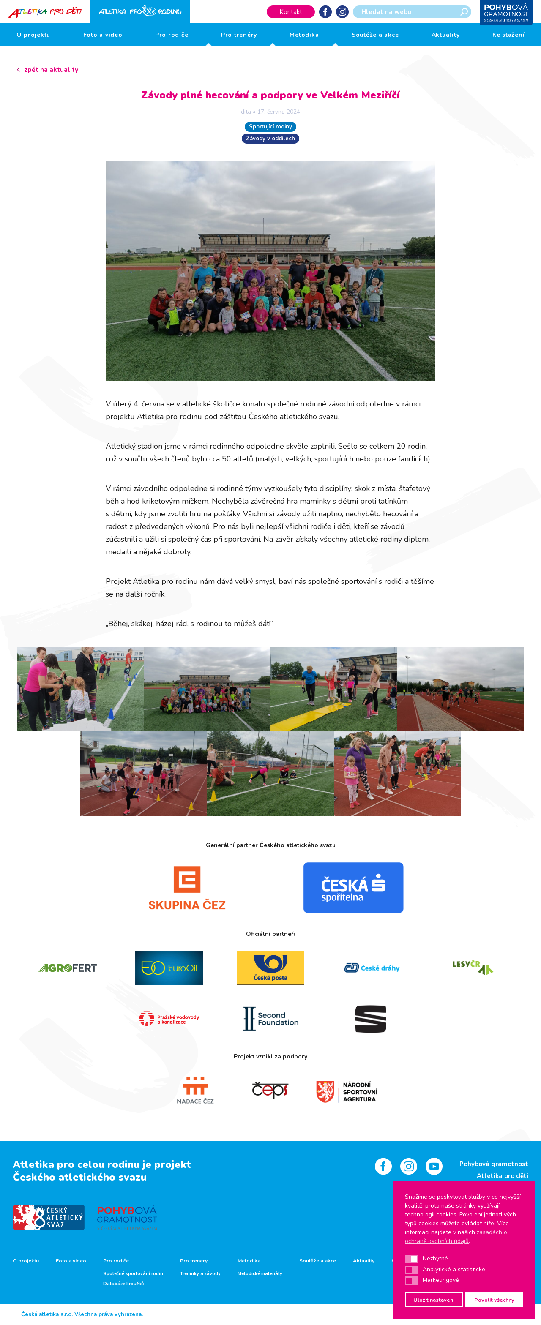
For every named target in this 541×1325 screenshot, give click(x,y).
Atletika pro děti (502, 1176)
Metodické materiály (260, 1274)
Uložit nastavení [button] (433, 1299)
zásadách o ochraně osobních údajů (456, 1236)
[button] (411, 1259)
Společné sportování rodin (133, 1274)
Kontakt (290, 12)
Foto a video (103, 35)
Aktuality (446, 35)
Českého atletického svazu (80, 1177)
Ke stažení (508, 35)
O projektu (33, 35)
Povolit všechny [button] (494, 1299)
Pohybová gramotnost (493, 1164)
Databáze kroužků (123, 1284)
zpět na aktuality (51, 69)
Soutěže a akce (375, 35)
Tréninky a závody (200, 1274)
